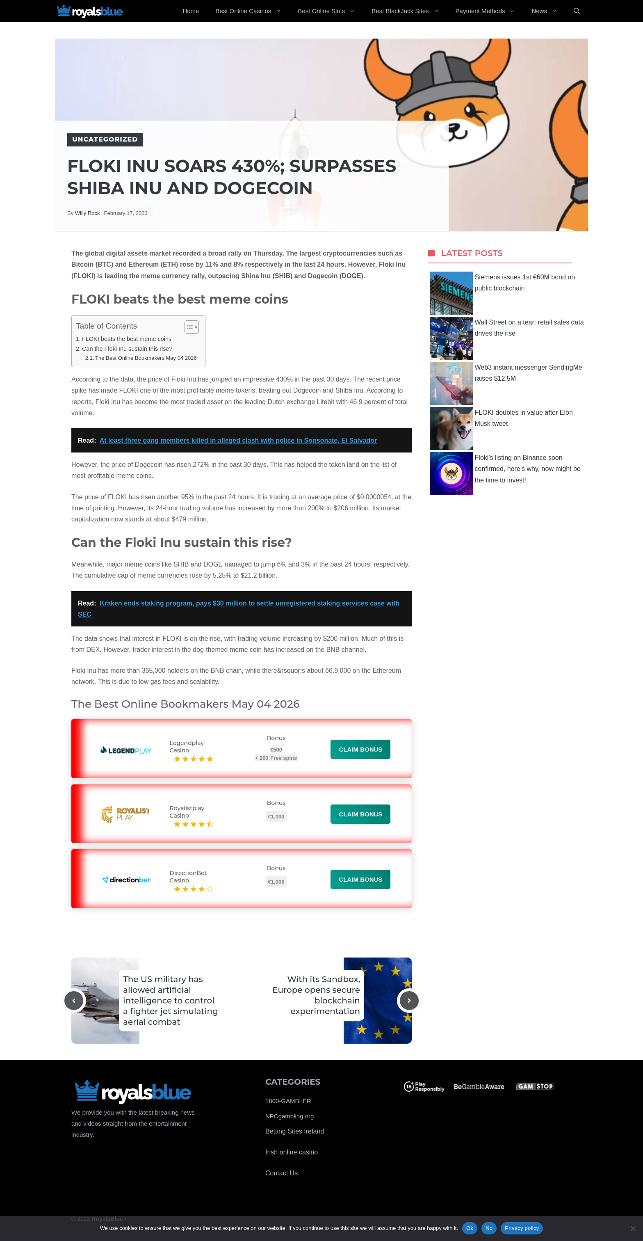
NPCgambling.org (289, 1116)
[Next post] (409, 1000)
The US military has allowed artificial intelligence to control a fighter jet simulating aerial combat (170, 1000)
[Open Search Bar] (576, 11)
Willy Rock (87, 213)
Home (190, 10)
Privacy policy (522, 1228)
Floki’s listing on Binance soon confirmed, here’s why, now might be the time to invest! (505, 473)
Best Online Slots (330, 11)
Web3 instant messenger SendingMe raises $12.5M (506, 383)
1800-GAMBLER (288, 1100)
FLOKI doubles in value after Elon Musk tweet (501, 428)
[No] (633, 1228)
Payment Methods (490, 11)
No (489, 1228)
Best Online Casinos (252, 11)
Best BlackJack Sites (409, 11)
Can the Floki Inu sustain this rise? (127, 348)
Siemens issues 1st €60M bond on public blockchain (502, 293)
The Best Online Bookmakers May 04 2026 (146, 358)
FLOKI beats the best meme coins (126, 339)
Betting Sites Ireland (294, 1131)
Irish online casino (291, 1152)
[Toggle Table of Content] (187, 327)
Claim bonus (360, 749)
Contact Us (281, 1173)
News (548, 11)
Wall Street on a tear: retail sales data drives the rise (507, 338)
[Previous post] (74, 1000)
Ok (469, 1228)
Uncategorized (105, 139)
